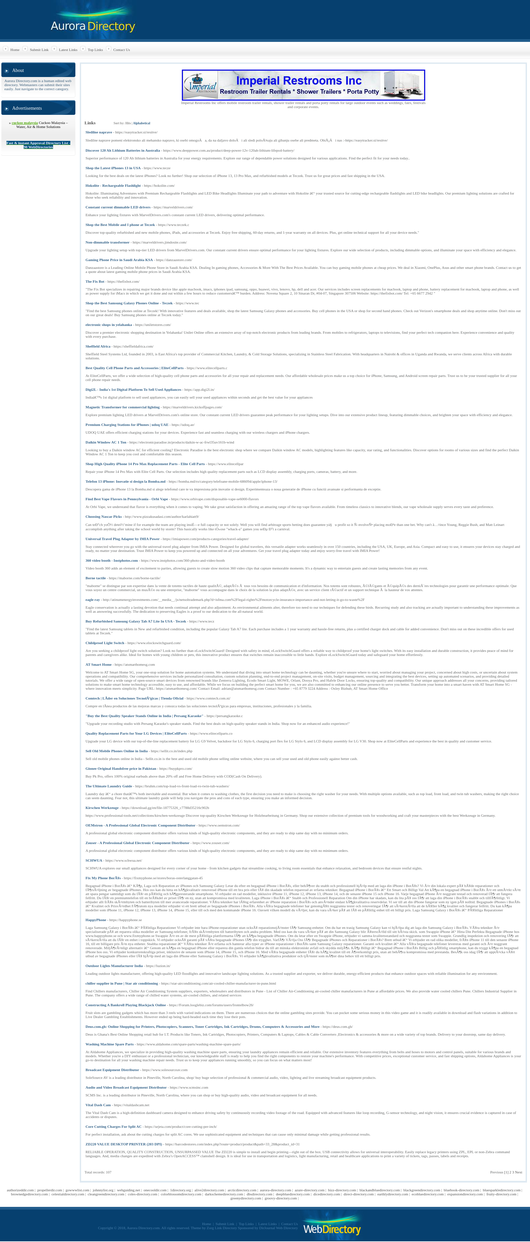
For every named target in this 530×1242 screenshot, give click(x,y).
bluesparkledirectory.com (502, 1190)
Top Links (95, 50)
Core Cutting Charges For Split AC (114, 1126)
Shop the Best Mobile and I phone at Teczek (120, 225)
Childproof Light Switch (105, 643)
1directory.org (180, 1190)
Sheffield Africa (98, 346)
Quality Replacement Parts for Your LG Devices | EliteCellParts (136, 733)
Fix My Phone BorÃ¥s (103, 878)
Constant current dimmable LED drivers (118, 207)
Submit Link (39, 50)
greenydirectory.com (246, 1198)
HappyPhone (96, 920)
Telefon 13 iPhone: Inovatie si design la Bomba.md (126, 481)
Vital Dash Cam (98, 1105)
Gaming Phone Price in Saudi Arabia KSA (119, 260)
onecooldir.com (155, 1190)
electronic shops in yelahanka (109, 325)
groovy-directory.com (281, 1198)
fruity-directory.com (501, 1194)
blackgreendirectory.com (421, 1190)
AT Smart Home (99, 664)
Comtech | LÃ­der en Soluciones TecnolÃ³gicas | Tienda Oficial (135, 698)
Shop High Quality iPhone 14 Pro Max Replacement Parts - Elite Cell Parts (145, 464)
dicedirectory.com (326, 1194)
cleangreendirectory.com (106, 1194)
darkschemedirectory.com (224, 1194)
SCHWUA (94, 860)
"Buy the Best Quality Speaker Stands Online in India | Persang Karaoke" (144, 716)
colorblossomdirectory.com (181, 1194)
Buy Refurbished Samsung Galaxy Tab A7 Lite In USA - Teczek (136, 621)
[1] (506, 1172)
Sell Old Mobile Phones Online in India (117, 751)
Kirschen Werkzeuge (102, 808)
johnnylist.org (103, 1190)
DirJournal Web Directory (278, 1228)
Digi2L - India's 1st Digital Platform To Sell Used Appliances (133, 389)
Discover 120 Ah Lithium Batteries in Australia (123, 150)
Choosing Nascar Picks (104, 516)
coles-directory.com (142, 1194)
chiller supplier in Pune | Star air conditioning (122, 983)
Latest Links (68, 50)
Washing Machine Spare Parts (110, 1044)
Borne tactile (96, 578)
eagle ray (93, 600)
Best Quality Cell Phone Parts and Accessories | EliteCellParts (135, 368)
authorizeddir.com (20, 1190)
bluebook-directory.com (461, 1190)
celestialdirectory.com (67, 1194)
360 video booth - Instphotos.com (112, 560)
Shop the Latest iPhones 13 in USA (113, 168)
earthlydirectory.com (392, 1194)
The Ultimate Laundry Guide (109, 786)
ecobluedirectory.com (428, 1194)
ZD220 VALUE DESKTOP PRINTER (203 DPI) (124, 1144)
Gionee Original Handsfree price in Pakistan (121, 768)
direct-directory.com (359, 1194)
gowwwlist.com (77, 1190)
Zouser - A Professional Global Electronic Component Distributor (138, 843)
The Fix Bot (95, 281)
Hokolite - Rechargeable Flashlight (113, 185)
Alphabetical (141, 123)
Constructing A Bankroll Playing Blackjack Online (126, 1005)
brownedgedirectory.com (29, 1194)
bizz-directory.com (342, 1190)
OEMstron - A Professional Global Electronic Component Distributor (140, 825)
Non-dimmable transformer (107, 242)
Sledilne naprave (99, 132)
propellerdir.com (50, 1190)
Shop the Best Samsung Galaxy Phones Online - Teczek (129, 303)
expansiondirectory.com (465, 1194)
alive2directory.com (209, 1190)
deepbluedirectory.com (293, 1194)
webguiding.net (128, 1190)
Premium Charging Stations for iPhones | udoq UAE (127, 425)
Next (518, 1172)
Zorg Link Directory (222, 1228)
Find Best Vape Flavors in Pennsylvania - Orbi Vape (127, 499)
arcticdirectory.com (241, 1190)
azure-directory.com (309, 1190)
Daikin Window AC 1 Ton (106, 442)
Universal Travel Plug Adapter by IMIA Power (123, 539)
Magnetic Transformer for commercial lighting (123, 407)
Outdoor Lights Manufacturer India (114, 966)
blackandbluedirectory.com (380, 1190)
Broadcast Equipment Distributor (112, 1070)
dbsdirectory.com (259, 1194)
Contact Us (121, 50)
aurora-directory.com (275, 1190)
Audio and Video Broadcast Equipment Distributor (126, 1087)
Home (15, 50)
